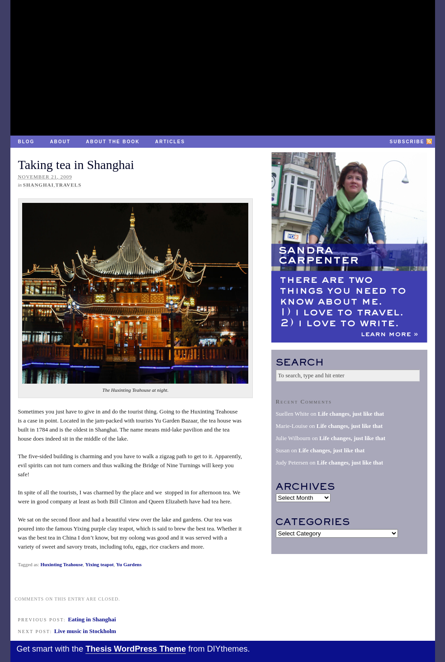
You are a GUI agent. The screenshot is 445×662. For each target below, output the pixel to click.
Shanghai (38, 185)
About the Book (113, 141)
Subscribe (407, 141)
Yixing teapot (99, 564)
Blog (26, 141)
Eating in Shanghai (92, 619)
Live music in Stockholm (85, 631)
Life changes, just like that (351, 413)
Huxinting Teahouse (61, 564)
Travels (68, 185)
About (60, 141)
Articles (170, 141)
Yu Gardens (129, 564)
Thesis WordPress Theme (135, 648)
